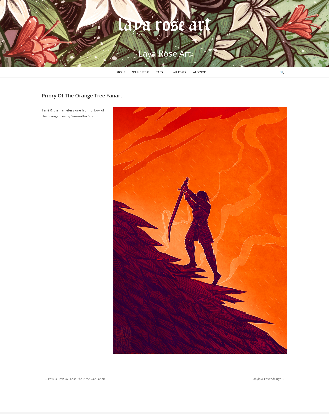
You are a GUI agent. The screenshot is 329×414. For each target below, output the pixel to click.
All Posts (179, 72)
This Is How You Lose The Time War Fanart (74, 379)
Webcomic (199, 72)
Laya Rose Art (164, 53)
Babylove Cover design (268, 379)
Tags (159, 72)
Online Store (140, 72)
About (120, 72)
